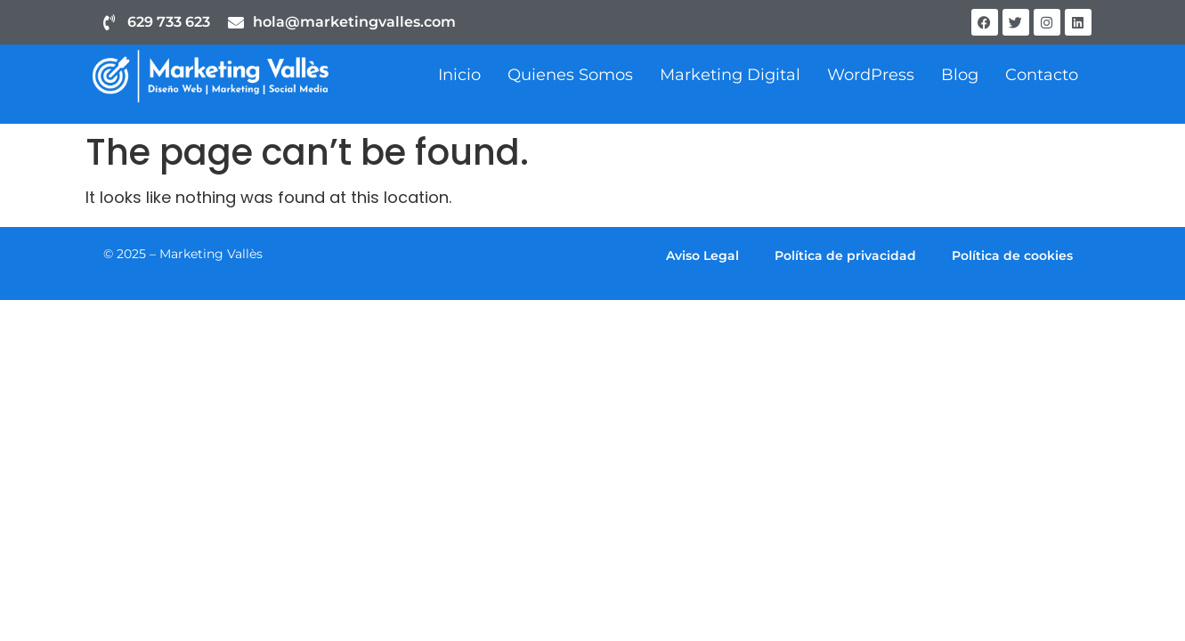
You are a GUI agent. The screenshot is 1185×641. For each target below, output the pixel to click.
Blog (959, 75)
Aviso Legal (702, 255)
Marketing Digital (730, 75)
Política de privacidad (845, 255)
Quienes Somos (570, 75)
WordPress (870, 75)
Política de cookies (1012, 255)
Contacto (1041, 75)
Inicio (459, 75)
